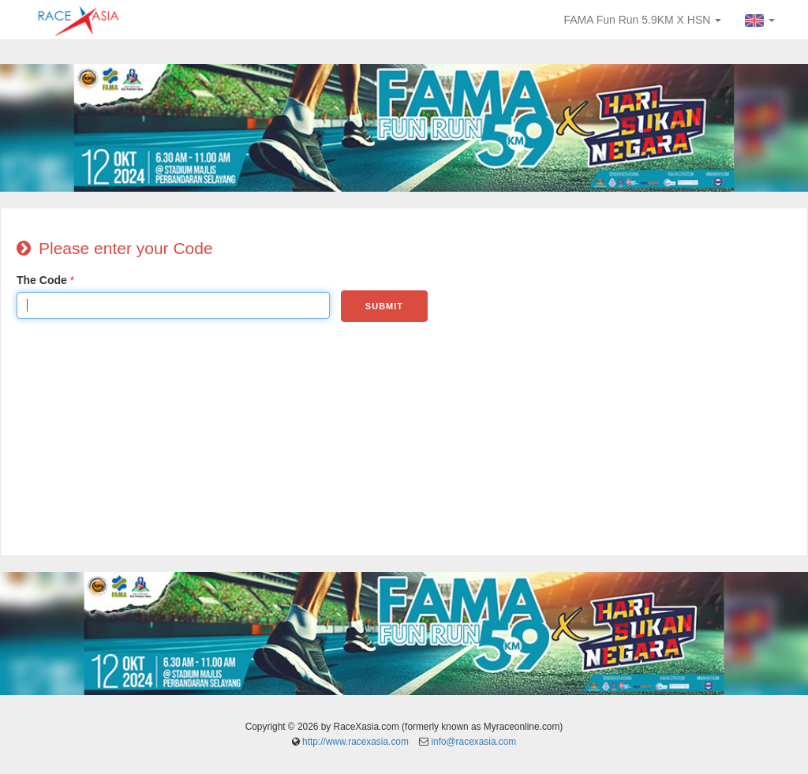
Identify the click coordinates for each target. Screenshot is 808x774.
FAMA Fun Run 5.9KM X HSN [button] (642, 19)
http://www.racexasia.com (355, 741)
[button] (760, 19)
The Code (42, 280)
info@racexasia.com (473, 741)
